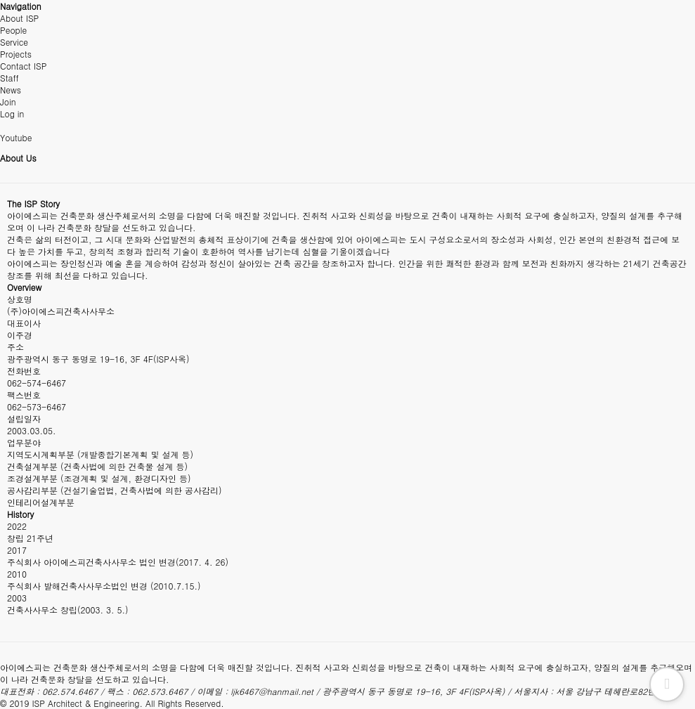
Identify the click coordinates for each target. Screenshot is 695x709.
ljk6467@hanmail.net (271, 691)
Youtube (16, 137)
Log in (12, 113)
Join (8, 102)
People (13, 30)
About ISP (19, 18)
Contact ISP (23, 66)
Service (14, 42)
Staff (9, 78)
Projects (16, 54)
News (10, 90)
